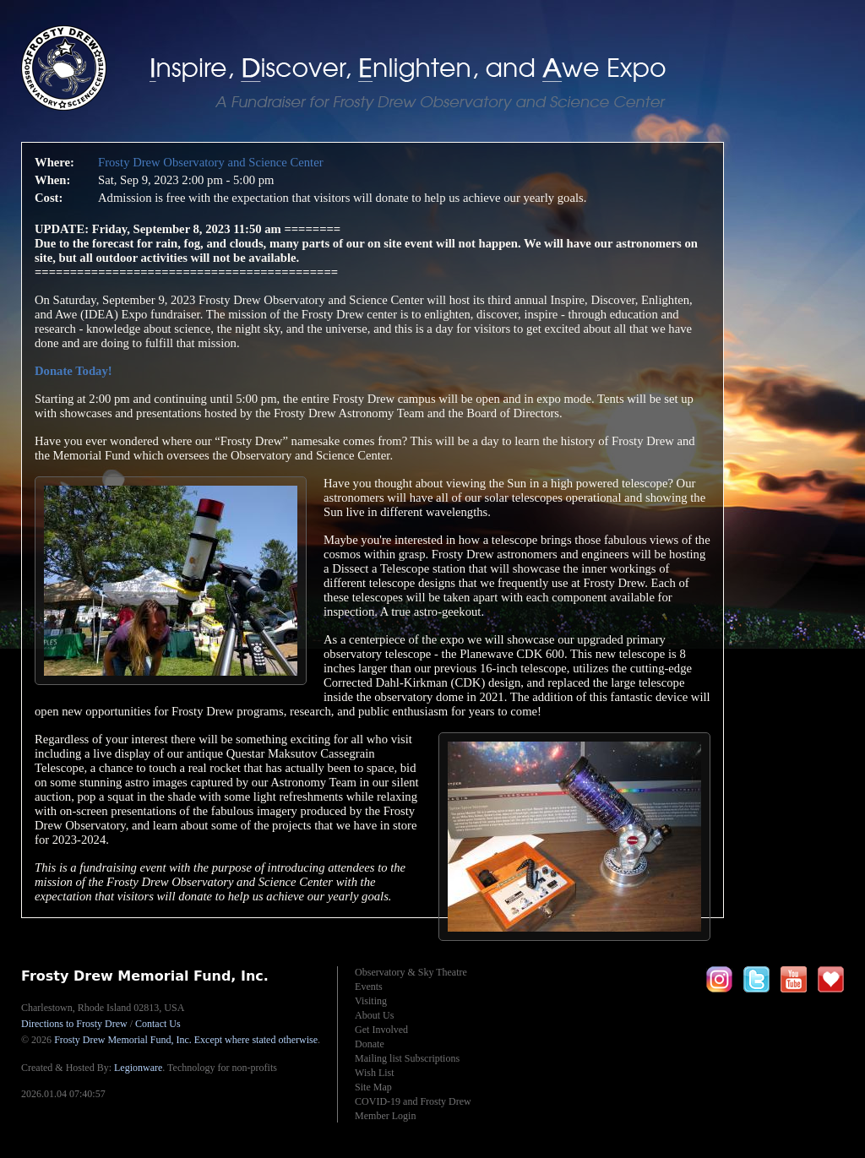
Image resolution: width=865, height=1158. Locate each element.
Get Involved (381, 1030)
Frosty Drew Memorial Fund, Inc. (186, 1040)
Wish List (374, 1073)
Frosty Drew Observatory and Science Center (211, 162)
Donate (369, 1044)
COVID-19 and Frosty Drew (413, 1101)
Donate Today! (73, 371)
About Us (374, 1015)
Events (369, 986)
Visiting (371, 1001)
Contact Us (158, 1024)
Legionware (138, 1068)
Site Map (373, 1087)
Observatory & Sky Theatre (411, 972)
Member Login (385, 1116)
